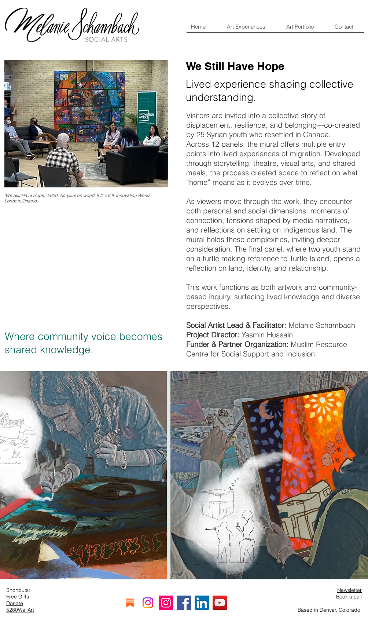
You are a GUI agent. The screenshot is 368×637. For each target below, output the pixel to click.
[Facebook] (184, 603)
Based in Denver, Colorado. (330, 610)
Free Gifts (17, 596)
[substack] (130, 603)
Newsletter (349, 590)
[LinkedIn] (202, 603)
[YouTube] (220, 603)
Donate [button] (14, 603)
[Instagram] (148, 603)
